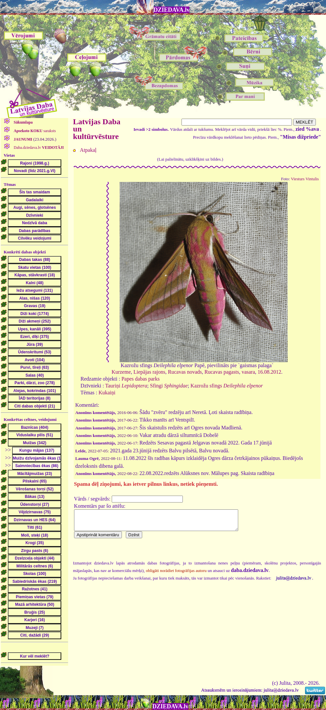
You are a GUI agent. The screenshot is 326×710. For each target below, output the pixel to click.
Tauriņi (126, 385)
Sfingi (169, 385)
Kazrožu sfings (226, 385)
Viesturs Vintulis (305, 179)
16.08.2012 (269, 372)
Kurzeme (121, 372)
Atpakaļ (88, 150)
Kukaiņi (107, 392)
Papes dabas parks (141, 379)
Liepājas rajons (149, 372)
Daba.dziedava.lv (38, 147)
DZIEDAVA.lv (172, 10)
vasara (248, 372)
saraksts (34, 130)
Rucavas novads (185, 372)
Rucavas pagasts (221, 372)
